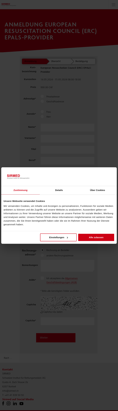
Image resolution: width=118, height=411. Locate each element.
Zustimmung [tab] (21, 190)
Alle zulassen (96, 237)
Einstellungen (58, 237)
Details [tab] (59, 190)
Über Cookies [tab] (97, 190)
